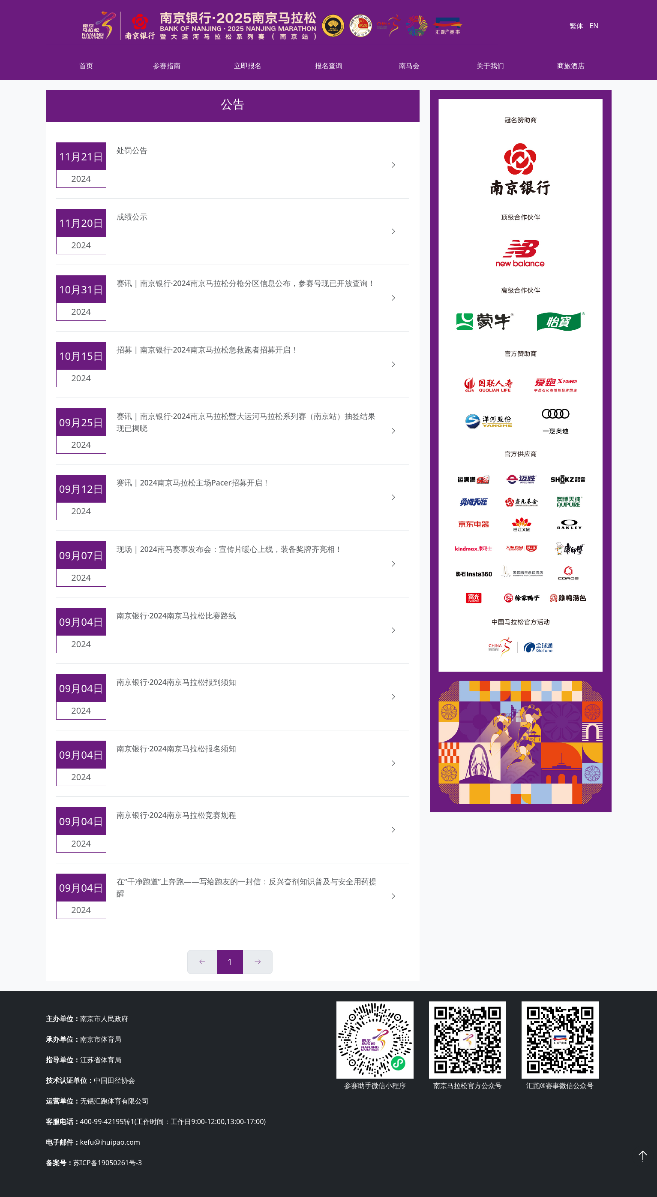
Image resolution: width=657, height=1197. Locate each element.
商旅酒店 (571, 65)
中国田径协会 (114, 1080)
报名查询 (328, 65)
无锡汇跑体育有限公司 (114, 1101)
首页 (86, 65)
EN (593, 25)
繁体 (576, 25)
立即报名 (247, 65)
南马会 (409, 65)
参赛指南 (166, 65)
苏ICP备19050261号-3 (107, 1162)
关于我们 (490, 65)
